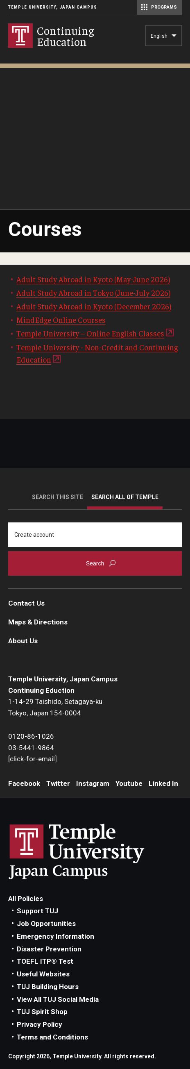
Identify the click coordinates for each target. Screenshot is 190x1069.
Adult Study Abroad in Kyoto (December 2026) (93, 306)
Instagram (92, 783)
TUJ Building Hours (48, 987)
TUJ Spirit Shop (42, 1012)
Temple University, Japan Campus (52, 7)
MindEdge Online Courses (61, 320)
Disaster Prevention (49, 949)
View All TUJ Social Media (58, 999)
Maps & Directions (38, 622)
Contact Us (26, 603)
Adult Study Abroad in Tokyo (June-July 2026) (93, 292)
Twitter (58, 783)
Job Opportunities (46, 923)
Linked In (163, 783)
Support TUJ (37, 911)
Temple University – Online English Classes (90, 333)
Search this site (57, 497)
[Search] (95, 534)
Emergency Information (55, 936)
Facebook (24, 783)
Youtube (128, 783)
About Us (23, 641)
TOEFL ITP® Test (45, 961)
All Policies (25, 898)
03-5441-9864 (31, 748)
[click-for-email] (32, 759)
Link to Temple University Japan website (90, 851)
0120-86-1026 (31, 736)
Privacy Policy (39, 1024)
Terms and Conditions (52, 1037)
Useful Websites (43, 974)
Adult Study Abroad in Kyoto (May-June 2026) (93, 279)
